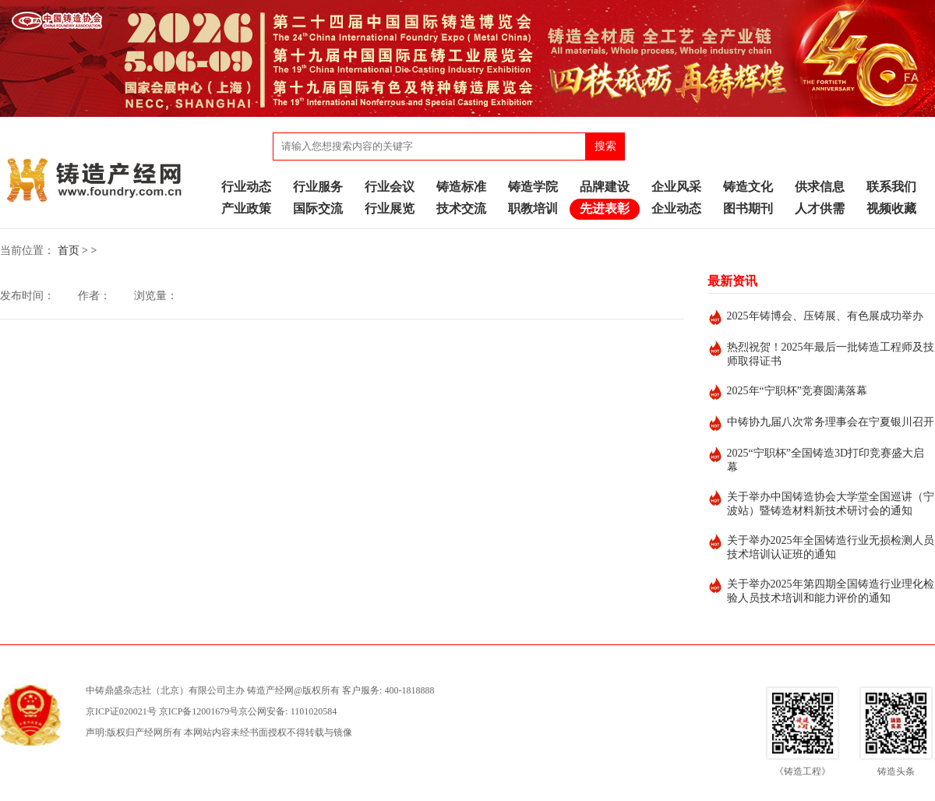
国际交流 (318, 208)
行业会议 (390, 186)
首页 (68, 250)
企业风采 (676, 186)
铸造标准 (461, 186)
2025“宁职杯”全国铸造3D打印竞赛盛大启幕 (826, 460)
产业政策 (246, 208)
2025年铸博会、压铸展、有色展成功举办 (825, 316)
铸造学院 (533, 186)
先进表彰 (605, 208)
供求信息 (820, 186)
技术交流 (461, 208)
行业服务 (318, 186)
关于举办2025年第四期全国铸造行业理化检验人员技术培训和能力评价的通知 (830, 591)
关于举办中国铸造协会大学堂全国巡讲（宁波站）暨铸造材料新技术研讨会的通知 (830, 504)
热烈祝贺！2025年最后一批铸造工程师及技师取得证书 (830, 354)
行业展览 (390, 208)
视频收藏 (891, 208)
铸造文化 (748, 186)
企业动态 (676, 208)
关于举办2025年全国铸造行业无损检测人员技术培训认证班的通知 (830, 547)
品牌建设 (605, 186)
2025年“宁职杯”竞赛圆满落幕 (797, 391)
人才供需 (820, 208)
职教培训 (533, 208)
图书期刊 (748, 208)
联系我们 (891, 186)
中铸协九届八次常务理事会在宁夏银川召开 (830, 422)
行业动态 (246, 186)
